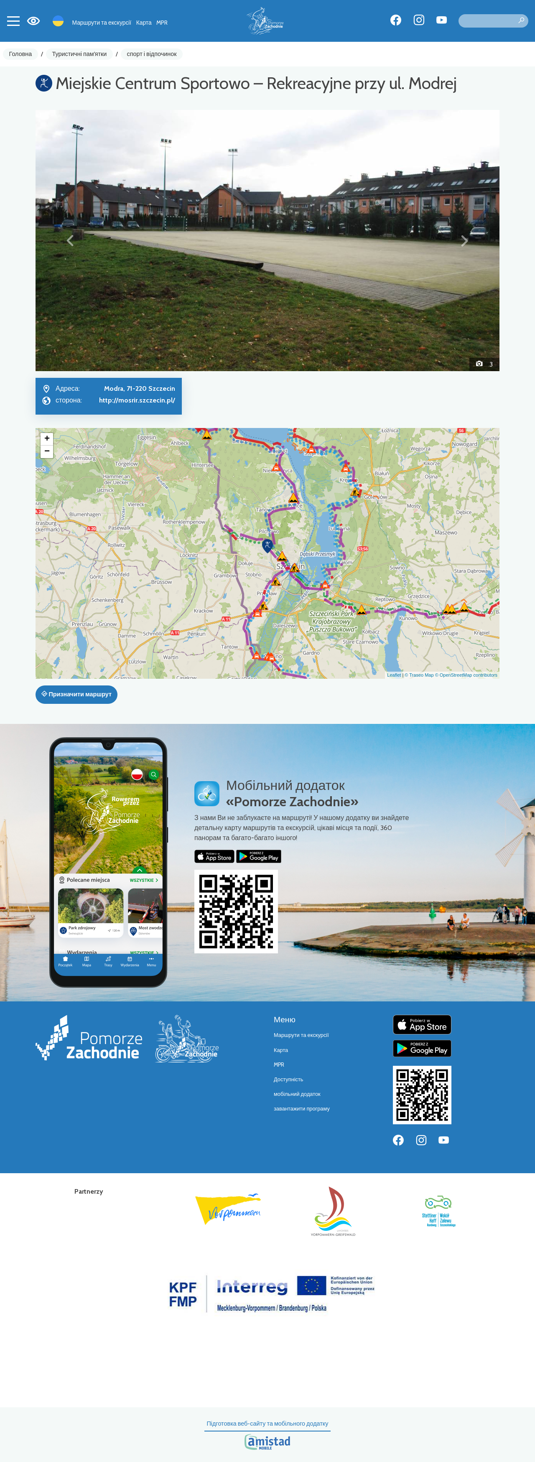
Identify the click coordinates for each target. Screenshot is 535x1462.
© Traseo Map (419, 675)
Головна (20, 54)
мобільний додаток (297, 1094)
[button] (70, 240)
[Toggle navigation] (13, 21)
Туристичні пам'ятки (79, 54)
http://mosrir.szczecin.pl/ (137, 400)
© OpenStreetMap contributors (466, 675)
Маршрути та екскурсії (102, 22)
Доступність (288, 1079)
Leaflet (394, 675)
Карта (144, 22)
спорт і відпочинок (152, 54)
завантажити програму (302, 1108)
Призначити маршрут (76, 694)
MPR (162, 22)
